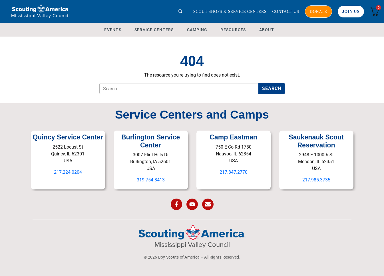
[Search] (180, 11)
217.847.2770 (234, 172)
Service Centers (154, 29)
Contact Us (285, 11)
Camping (197, 29)
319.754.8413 (151, 180)
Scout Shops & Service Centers (230, 11)
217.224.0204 (68, 172)
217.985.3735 (316, 180)
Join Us (350, 11)
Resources (233, 29)
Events (112, 29)
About (266, 29)
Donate (318, 11)
